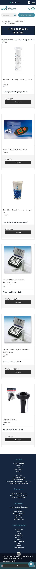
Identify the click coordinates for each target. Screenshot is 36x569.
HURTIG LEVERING (14, 2)
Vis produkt (18, 102)
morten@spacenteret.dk (18, 479)
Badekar (19, 531)
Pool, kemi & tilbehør (18, 541)
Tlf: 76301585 (18, 475)
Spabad (19, 533)
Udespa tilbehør (18, 535)
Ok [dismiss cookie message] (18, 566)
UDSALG (19, 545)
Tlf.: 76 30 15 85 (29, 9)
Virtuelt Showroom (26, 15)
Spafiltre (19, 539)
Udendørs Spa (19, 529)
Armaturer (19, 543)
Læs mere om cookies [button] (9, 561)
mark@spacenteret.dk (19, 477)
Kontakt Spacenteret (18, 547)
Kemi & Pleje (18, 537)
